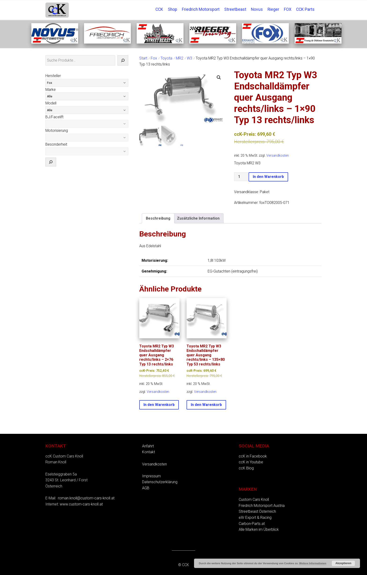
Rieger (273, 9)
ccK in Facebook (253, 456)
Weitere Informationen (312, 563)
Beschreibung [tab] (158, 218)
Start (143, 58)
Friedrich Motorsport (201, 9)
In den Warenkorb (268, 176)
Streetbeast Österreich (257, 511)
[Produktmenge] (241, 176)
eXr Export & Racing (255, 517)
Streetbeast (235, 9)
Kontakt (148, 452)
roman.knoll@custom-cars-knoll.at (86, 498)
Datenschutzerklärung (159, 482)
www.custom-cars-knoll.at (81, 504)
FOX (287, 9)
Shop (172, 9)
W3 (189, 58)
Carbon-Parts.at (252, 523)
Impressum (151, 476)
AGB (145, 488)
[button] (219, 77)
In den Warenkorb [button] (159, 404)
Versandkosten (277, 156)
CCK (159, 9)
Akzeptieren (343, 563)
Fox (154, 58)
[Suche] (122, 60)
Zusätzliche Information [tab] (198, 218)
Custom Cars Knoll (254, 499)
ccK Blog (246, 468)
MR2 (179, 58)
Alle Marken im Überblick (259, 529)
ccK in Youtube (251, 462)
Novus (257, 9)
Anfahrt (148, 446)
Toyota (166, 58)
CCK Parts (305, 9)
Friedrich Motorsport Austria (262, 505)
